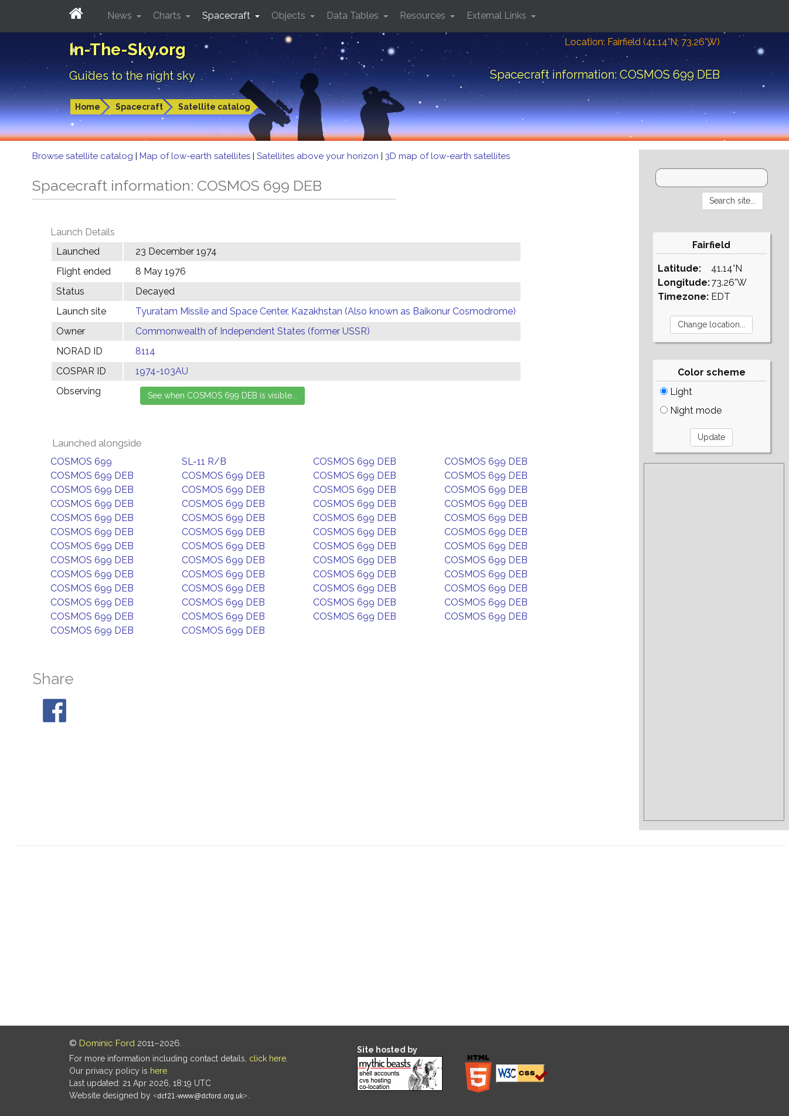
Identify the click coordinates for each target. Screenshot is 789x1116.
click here (267, 1058)
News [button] (120, 15)
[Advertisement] (714, 642)
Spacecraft (139, 106)
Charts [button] (168, 15)
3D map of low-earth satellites (447, 156)
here (158, 1071)
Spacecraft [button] (227, 15)
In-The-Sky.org (127, 49)
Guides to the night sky (132, 76)
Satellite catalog (214, 106)
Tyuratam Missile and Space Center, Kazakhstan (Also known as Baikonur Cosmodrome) (325, 311)
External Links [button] (498, 15)
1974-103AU (161, 371)
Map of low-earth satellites (196, 156)
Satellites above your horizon (319, 156)
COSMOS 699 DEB (354, 461)
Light (676, 391)
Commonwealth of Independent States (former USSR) (252, 331)
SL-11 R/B (204, 461)
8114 (145, 351)
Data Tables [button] (354, 15)
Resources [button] (424, 15)
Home (87, 106)
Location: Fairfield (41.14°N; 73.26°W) (642, 42)
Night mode (691, 410)
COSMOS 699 (81, 461)
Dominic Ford (107, 1043)
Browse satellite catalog (83, 156)
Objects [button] (289, 15)
